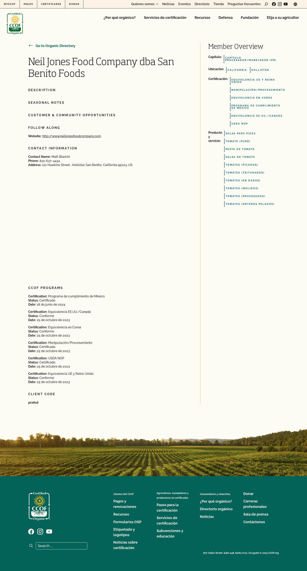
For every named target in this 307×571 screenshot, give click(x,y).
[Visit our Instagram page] (280, 4)
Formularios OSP (127, 522)
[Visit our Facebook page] (274, 4)
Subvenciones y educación (170, 533)
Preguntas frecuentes (244, 4)
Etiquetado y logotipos (124, 532)
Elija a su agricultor (283, 17)
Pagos (28, 4)
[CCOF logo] (15, 19)
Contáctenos (254, 522)
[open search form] (266, 4)
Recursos (202, 17)
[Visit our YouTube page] (286, 4)
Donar (74, 4)
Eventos (184, 4)
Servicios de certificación (165, 17)
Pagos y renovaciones (124, 504)
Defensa (226, 17)
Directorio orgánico (216, 509)
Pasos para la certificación (168, 507)
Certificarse (51, 4)
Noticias (168, 4)
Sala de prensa (255, 514)
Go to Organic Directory (51, 46)
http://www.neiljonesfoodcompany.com (71, 136)
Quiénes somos (142, 4)
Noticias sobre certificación (125, 545)
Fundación (250, 17)
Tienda (218, 4)
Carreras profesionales (255, 504)
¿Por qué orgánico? (120, 17)
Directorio (202, 4)
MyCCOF (10, 4)
